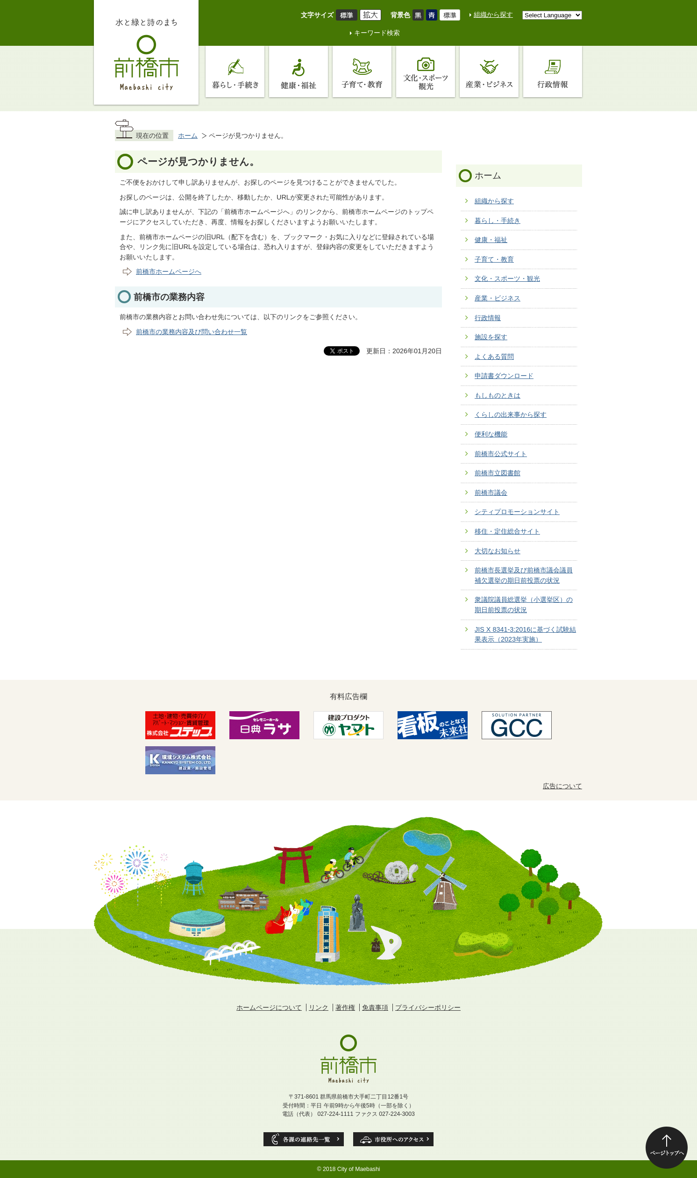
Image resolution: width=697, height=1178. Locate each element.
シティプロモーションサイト (517, 511)
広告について (562, 786)
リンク (318, 1007)
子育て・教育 (494, 259)
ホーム (188, 135)
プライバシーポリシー (428, 1007)
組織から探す (493, 14)
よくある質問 (494, 356)
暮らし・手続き (497, 220)
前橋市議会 (491, 492)
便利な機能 (491, 434)
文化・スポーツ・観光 (507, 278)
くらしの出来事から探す (511, 414)
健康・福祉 (491, 239)
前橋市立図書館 (497, 473)
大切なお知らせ (497, 551)
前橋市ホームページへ (168, 271)
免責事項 (375, 1007)
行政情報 (488, 317)
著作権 (345, 1007)
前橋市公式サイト (501, 453)
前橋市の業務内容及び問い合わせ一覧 (191, 332)
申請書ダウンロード (504, 375)
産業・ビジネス (497, 298)
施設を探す (491, 337)
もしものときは (497, 395)
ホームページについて (269, 1007)
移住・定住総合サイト (507, 531)
